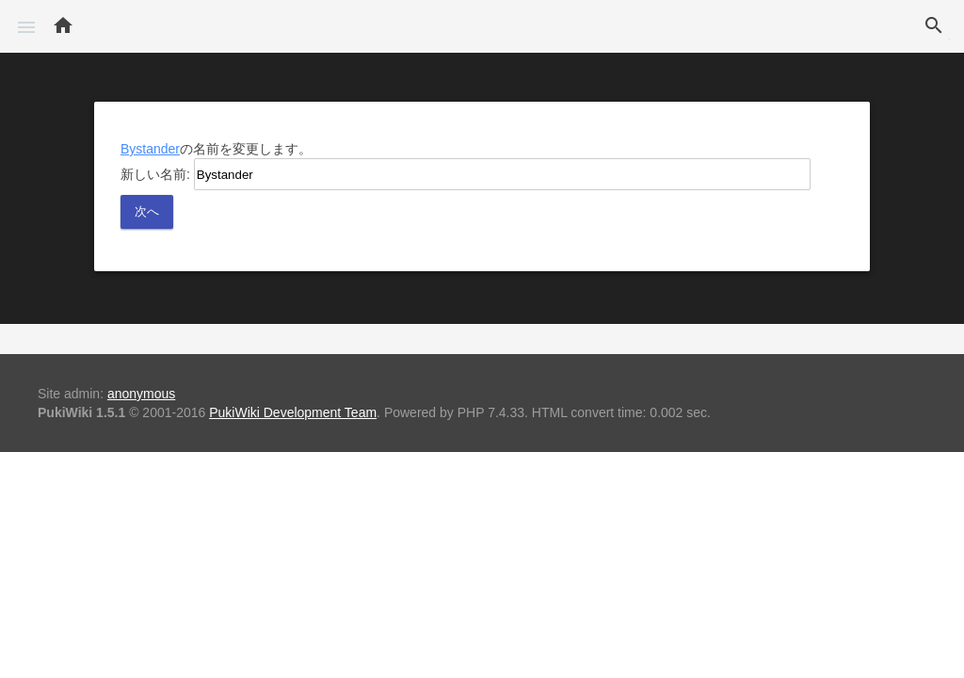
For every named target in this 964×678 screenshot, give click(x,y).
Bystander (150, 148)
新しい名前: (155, 174)
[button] (26, 26)
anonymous (141, 393)
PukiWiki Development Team (293, 412)
